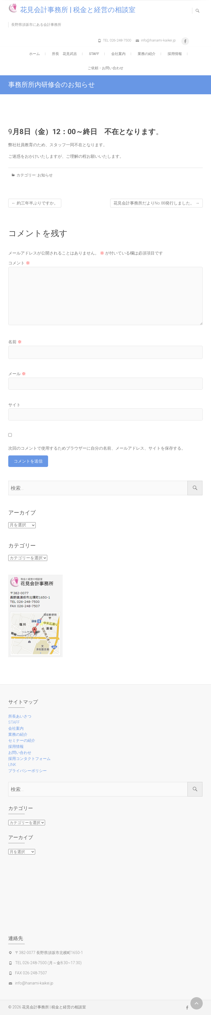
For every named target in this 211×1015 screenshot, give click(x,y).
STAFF (94, 54)
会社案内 (118, 54)
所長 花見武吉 (64, 54)
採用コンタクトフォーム (29, 758)
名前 (15, 341)
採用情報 (175, 54)
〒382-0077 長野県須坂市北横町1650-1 (49, 952)
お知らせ (45, 175)
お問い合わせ (19, 752)
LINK (12, 764)
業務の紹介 (147, 54)
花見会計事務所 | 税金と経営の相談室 (77, 10)
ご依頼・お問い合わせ (105, 68)
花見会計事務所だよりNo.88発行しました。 (156, 203)
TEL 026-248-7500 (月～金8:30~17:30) (48, 963)
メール (17, 373)
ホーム (34, 54)
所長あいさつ (19, 716)
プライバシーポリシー (27, 770)
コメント (19, 263)
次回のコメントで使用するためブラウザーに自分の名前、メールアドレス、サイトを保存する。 (96, 448)
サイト (14, 404)
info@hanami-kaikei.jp (158, 40)
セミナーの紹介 (21, 740)
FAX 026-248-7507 (31, 973)
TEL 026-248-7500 (117, 40)
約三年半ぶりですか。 (35, 203)
